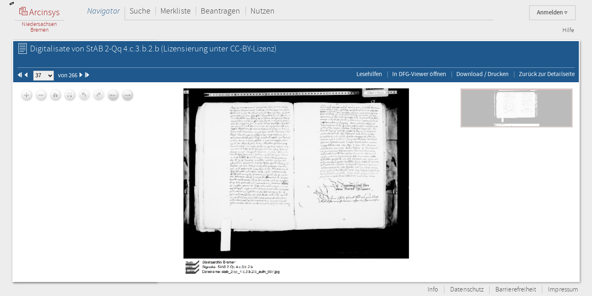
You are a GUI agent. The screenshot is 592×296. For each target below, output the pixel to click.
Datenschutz (466, 290)
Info (433, 290)
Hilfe (568, 30)
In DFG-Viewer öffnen (419, 74)
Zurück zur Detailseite (547, 74)
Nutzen (262, 11)
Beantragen (220, 11)
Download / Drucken (482, 74)
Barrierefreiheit (515, 290)
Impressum (563, 290)
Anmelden (552, 12)
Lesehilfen (369, 74)
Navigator (103, 11)
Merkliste (175, 11)
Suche (140, 11)
